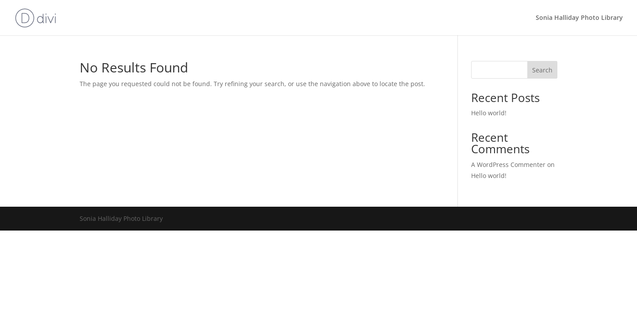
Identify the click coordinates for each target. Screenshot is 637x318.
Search (542, 70)
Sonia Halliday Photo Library (579, 18)
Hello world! (489, 113)
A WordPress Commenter (508, 164)
